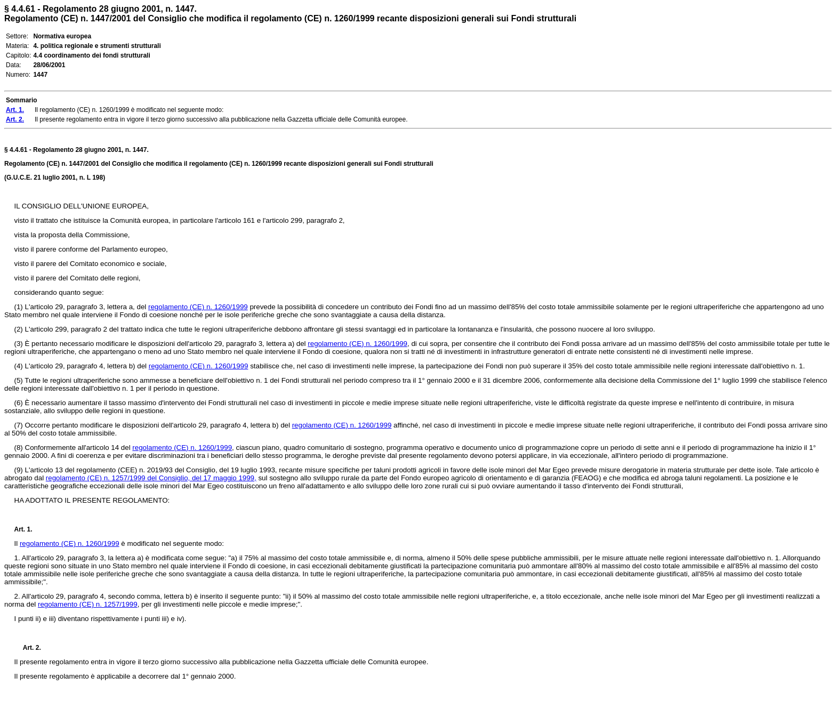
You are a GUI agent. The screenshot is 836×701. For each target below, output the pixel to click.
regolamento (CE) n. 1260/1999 (198, 307)
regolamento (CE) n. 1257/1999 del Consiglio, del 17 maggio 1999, (151, 478)
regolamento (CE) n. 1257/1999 (88, 604)
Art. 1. (23, 529)
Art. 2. (27, 647)
